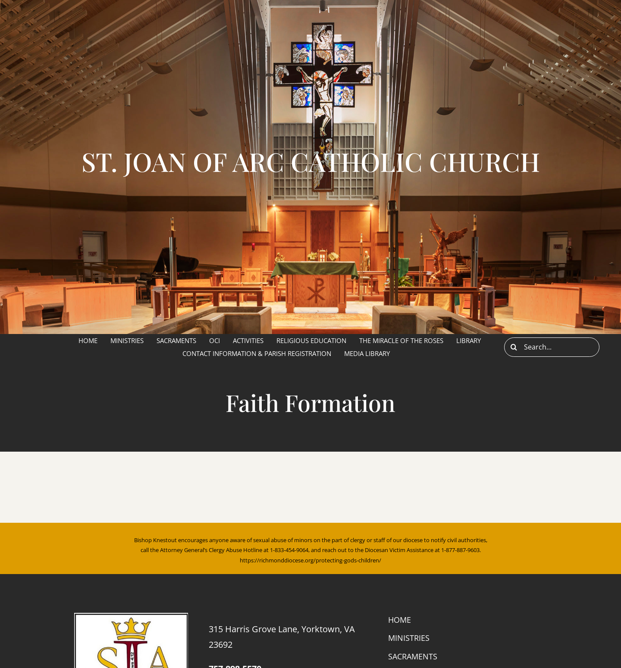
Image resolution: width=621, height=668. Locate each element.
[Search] (514, 347)
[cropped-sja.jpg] (131, 616)
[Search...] (551, 347)
